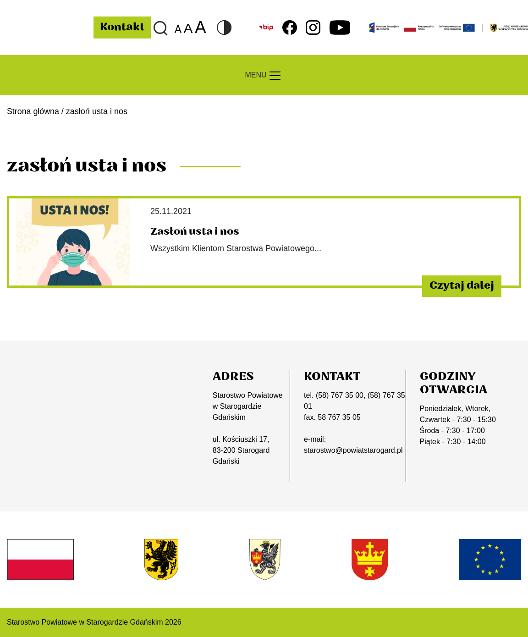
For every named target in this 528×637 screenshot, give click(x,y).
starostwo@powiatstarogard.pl (353, 450)
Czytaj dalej (460, 286)
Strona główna (33, 111)
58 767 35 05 (339, 417)
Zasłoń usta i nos (194, 231)
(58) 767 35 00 (339, 395)
